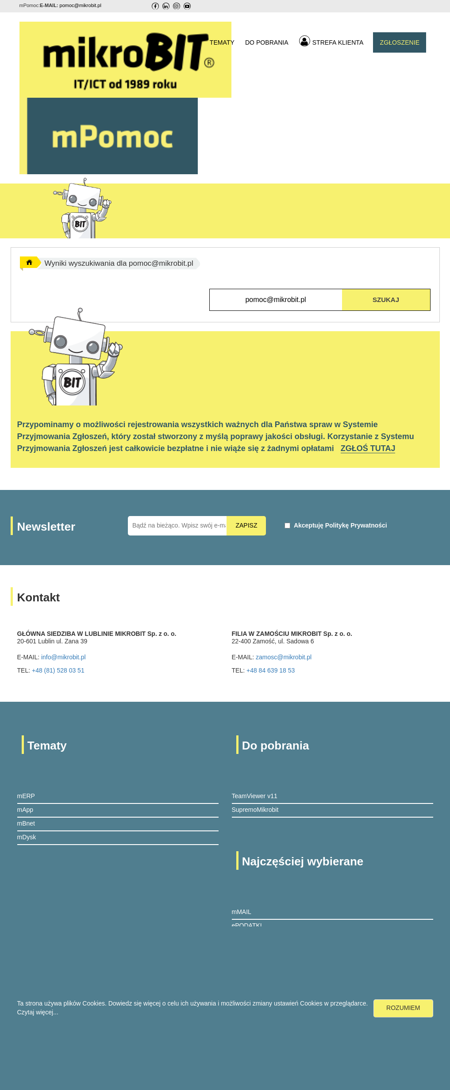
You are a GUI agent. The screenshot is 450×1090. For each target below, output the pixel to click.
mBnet (26, 823)
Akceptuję (340, 525)
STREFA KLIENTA (331, 40)
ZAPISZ (246, 525)
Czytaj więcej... (37, 1012)
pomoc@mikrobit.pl (80, 5)
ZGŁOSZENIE (400, 42)
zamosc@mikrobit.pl (284, 657)
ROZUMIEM (403, 1007)
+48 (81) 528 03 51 (58, 670)
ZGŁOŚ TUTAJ (368, 448)
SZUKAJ (386, 299)
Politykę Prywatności (356, 525)
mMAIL (241, 911)
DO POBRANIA (266, 42)
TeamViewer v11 (254, 795)
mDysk (26, 837)
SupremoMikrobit (255, 809)
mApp (25, 809)
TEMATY (222, 42)
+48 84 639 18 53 (270, 670)
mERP (26, 795)
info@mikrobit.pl (63, 657)
